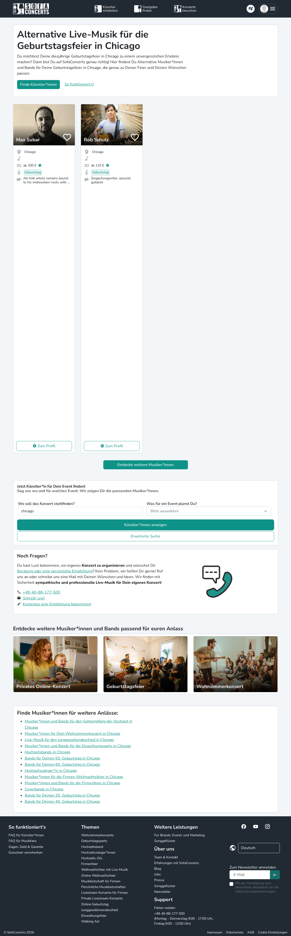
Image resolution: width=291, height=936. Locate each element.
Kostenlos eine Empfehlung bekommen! (57, 604)
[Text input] (249, 874)
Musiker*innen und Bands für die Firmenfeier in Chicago (72, 783)
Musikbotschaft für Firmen (100, 881)
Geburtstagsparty (94, 841)
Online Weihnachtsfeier (98, 875)
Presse (159, 880)
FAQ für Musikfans (23, 841)
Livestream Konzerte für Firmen (104, 892)
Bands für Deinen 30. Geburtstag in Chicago (62, 795)
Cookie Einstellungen (272, 932)
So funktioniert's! (79, 84)
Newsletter (162, 891)
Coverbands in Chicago (44, 789)
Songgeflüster (164, 841)
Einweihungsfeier (94, 915)
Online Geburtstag (95, 904)
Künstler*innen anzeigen (145, 524)
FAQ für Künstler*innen (26, 835)
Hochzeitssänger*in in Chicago (51, 770)
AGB (250, 932)
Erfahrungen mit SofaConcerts (176, 863)
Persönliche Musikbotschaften (103, 887)
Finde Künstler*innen (38, 84)
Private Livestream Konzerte (102, 898)
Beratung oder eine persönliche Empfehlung (55, 571)
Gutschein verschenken (26, 852)
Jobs (157, 874)
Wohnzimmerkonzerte (97, 835)
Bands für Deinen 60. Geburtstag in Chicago (62, 764)
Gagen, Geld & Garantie (26, 847)
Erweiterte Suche (145, 536)
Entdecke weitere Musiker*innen (145, 464)
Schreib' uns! (34, 598)
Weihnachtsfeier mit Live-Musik (104, 869)
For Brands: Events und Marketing (179, 835)
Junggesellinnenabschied (99, 910)
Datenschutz (234, 932)
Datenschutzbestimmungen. (255, 891)
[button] (268, 9)
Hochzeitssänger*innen (98, 852)
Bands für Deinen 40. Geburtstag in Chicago (62, 801)
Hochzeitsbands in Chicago (47, 752)
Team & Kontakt (166, 857)
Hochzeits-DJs (91, 858)
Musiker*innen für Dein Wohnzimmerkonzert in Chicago (72, 733)
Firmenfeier (89, 864)
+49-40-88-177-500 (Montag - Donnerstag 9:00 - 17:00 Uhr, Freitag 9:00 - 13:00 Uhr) (183, 918)
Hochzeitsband (92, 847)
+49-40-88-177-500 (41, 592)
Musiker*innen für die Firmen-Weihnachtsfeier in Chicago (74, 776)
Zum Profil (46, 446)
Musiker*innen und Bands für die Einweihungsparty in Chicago (78, 746)
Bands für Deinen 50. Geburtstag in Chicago (62, 758)
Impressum (214, 932)
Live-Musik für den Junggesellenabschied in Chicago (69, 739)
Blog (157, 868)
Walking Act (90, 921)
